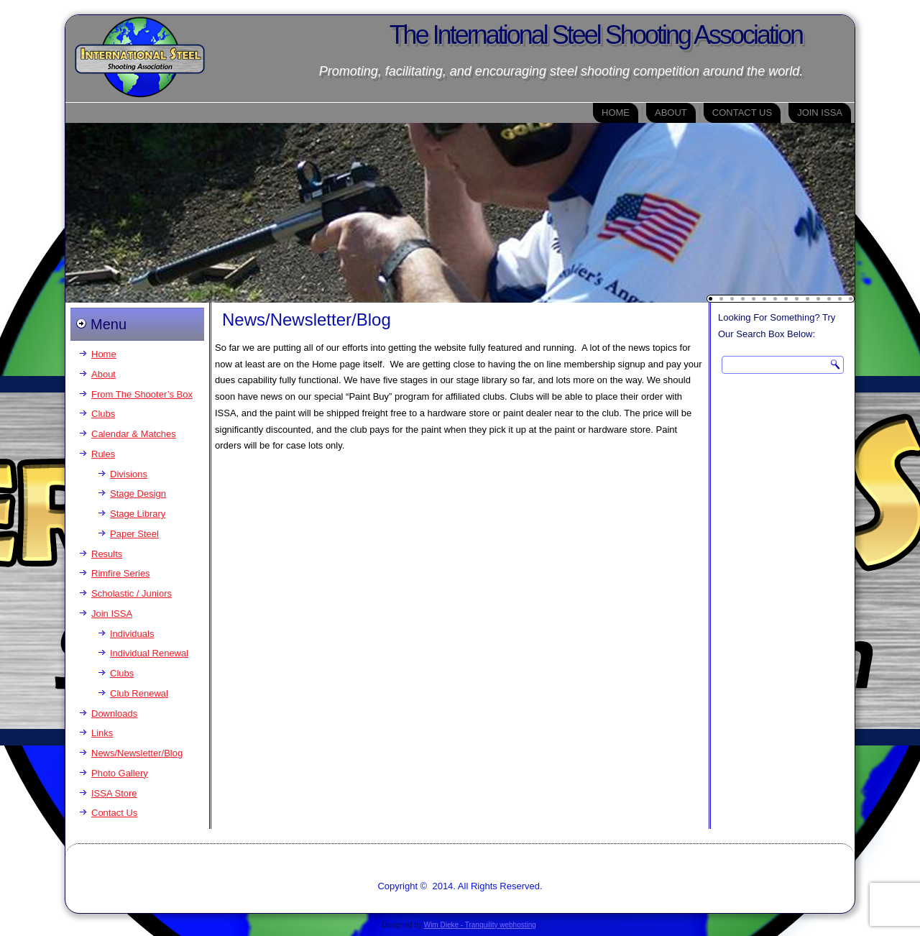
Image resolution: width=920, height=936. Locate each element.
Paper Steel (134, 533)
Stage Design (138, 493)
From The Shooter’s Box (142, 394)
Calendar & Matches (133, 433)
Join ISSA (819, 112)
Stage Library (137, 513)
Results (106, 554)
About (671, 112)
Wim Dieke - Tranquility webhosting (480, 925)
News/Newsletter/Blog (137, 753)
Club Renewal (139, 693)
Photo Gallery (119, 773)
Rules (103, 454)
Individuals (132, 633)
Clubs (103, 413)
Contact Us (742, 112)
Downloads (114, 713)
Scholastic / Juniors (131, 593)
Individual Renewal (149, 653)
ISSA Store (114, 793)
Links (102, 733)
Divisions (128, 474)
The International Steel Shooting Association (596, 35)
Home (616, 112)
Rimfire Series (120, 573)
